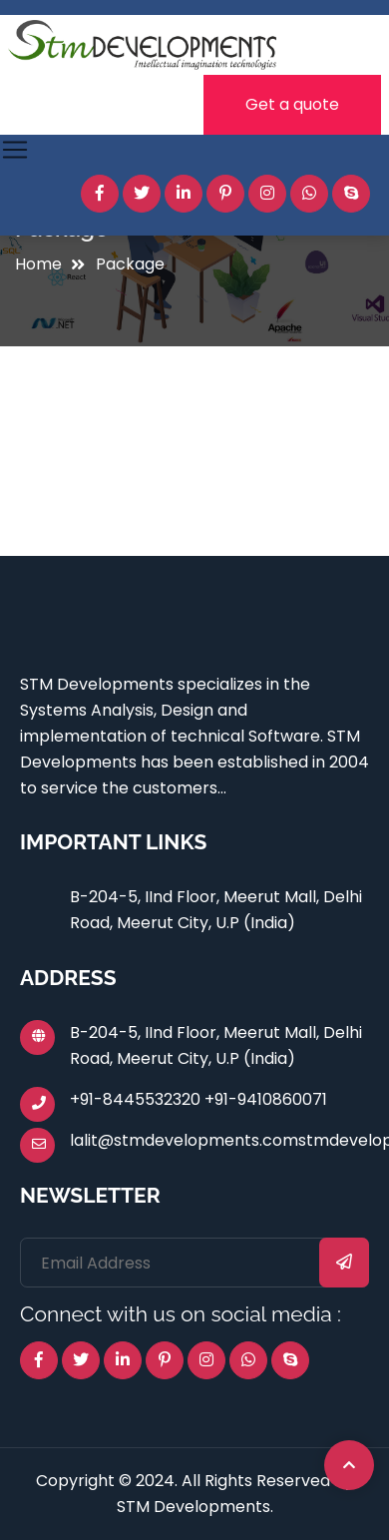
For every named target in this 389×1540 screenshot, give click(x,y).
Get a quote (292, 104)
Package (130, 264)
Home (38, 264)
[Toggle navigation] (15, 150)
